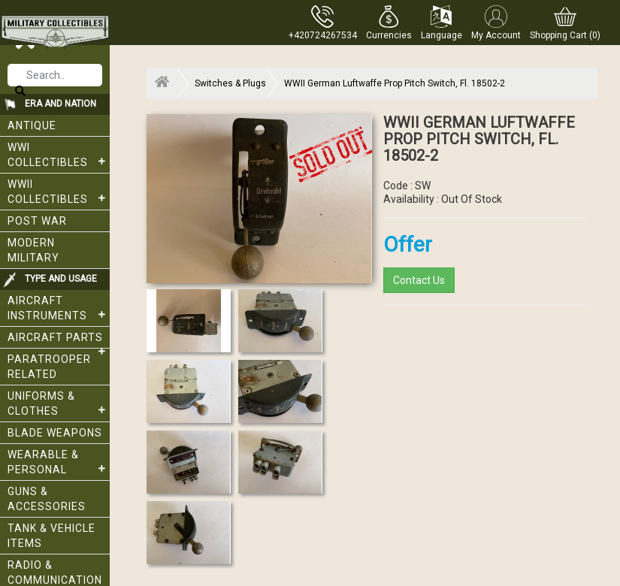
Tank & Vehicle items (51, 535)
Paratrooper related (49, 366)
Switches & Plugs (230, 83)
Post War (37, 221)
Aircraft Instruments (59, 308)
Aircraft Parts (59, 340)
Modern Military (33, 250)
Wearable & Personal (59, 462)
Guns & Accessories (47, 498)
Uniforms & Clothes (59, 403)
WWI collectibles (59, 154)
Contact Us (419, 280)
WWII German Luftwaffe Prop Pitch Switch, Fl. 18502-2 (394, 83)
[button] (389, 22)
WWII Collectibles (59, 191)
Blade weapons (55, 433)
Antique (32, 125)
